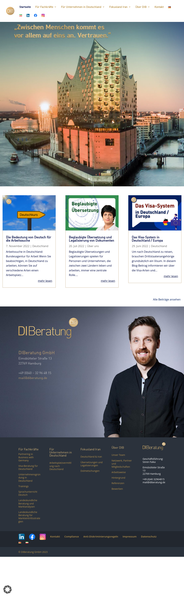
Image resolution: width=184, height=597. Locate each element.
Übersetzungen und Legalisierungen (91, 464)
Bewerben (117, 488)
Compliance (71, 536)
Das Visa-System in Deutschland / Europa (147, 238)
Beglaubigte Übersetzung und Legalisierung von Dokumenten (91, 238)
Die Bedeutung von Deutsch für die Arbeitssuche (28, 238)
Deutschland (40, 246)
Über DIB (141, 7)
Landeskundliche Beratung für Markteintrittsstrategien (29, 516)
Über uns (93, 246)
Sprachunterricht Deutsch (27, 493)
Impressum (129, 536)
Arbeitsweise (119, 472)
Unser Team (118, 455)
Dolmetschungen (89, 470)
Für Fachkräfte (44, 7)
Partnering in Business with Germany (26, 457)
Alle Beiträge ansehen (167, 299)
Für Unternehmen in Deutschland (81, 7)
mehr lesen (45, 281)
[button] (7, 589)
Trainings (23, 486)
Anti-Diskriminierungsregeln (100, 536)
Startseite (25, 7)
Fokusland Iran (118, 7)
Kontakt (159, 7)
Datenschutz (148, 536)
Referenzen (118, 483)
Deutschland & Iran (91, 456)
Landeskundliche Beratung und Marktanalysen (27, 503)
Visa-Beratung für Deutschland (28, 467)
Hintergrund (118, 477)
